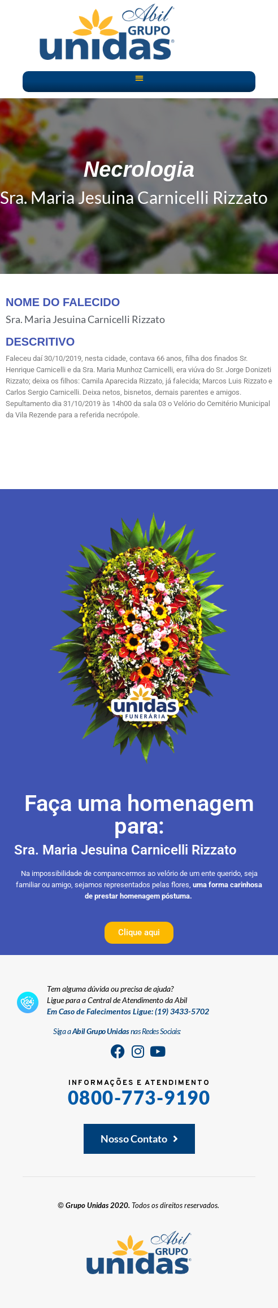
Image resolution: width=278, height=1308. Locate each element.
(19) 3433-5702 (182, 1011)
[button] (139, 77)
